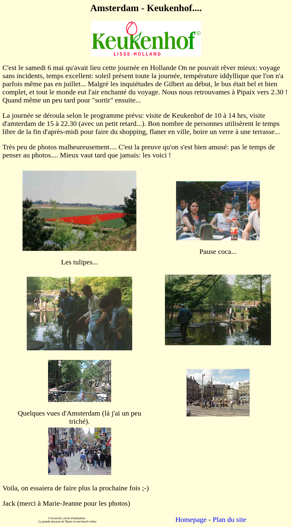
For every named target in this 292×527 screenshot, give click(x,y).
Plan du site (229, 519)
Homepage (191, 519)
